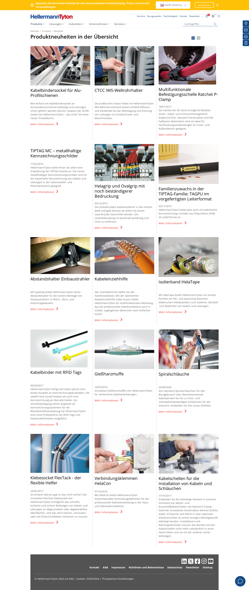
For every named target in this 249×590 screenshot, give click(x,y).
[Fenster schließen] (218, 5)
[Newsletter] (246, 30)
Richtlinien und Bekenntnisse (146, 567)
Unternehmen (98, 24)
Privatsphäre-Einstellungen (118, 578)
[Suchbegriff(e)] (200, 24)
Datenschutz (174, 567)
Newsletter (192, 567)
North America (173, 5)
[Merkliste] (246, 43)
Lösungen (55, 24)
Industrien (75, 24)
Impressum (118, 567)
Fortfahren (204, 5)
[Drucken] (246, 36)
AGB (105, 567)
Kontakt (94, 567)
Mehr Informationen (44, 124)
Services (119, 24)
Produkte (36, 24)
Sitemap (208, 567)
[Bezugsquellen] (246, 23)
